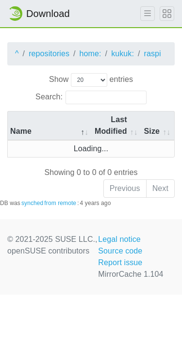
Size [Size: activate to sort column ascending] (152, 131)
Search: (91, 97)
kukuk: (122, 53)
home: (90, 53)
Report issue (120, 262)
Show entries (91, 80)
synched (32, 203)
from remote (60, 203)
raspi (152, 53)
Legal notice (119, 239)
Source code (120, 251)
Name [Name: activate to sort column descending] (21, 131)
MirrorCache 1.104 (130, 274)
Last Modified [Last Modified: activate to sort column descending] (111, 125)
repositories (49, 53)
